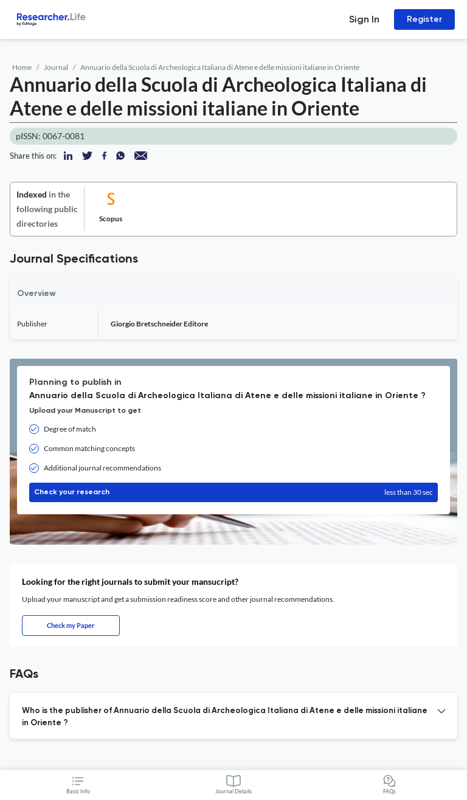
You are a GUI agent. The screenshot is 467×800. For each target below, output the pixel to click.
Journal (56, 67)
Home (22, 67)
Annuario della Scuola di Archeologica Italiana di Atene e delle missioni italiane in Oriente (219, 67)
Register (424, 19)
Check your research (233, 492)
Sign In (364, 19)
